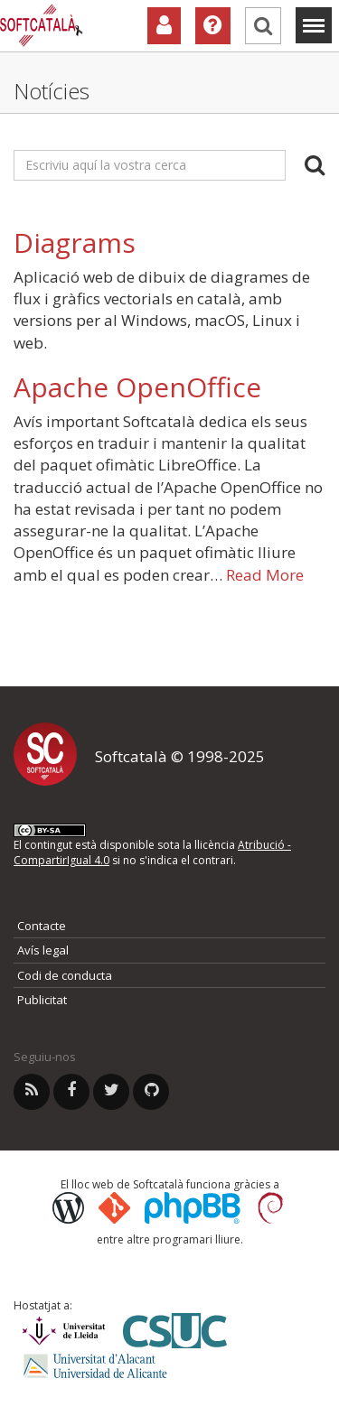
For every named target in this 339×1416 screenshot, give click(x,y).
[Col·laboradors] (164, 25)
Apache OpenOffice (137, 386)
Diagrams (75, 242)
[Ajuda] (213, 25)
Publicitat (42, 1000)
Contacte (41, 926)
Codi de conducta (64, 975)
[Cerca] (263, 25)
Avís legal (43, 950)
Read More (265, 574)
